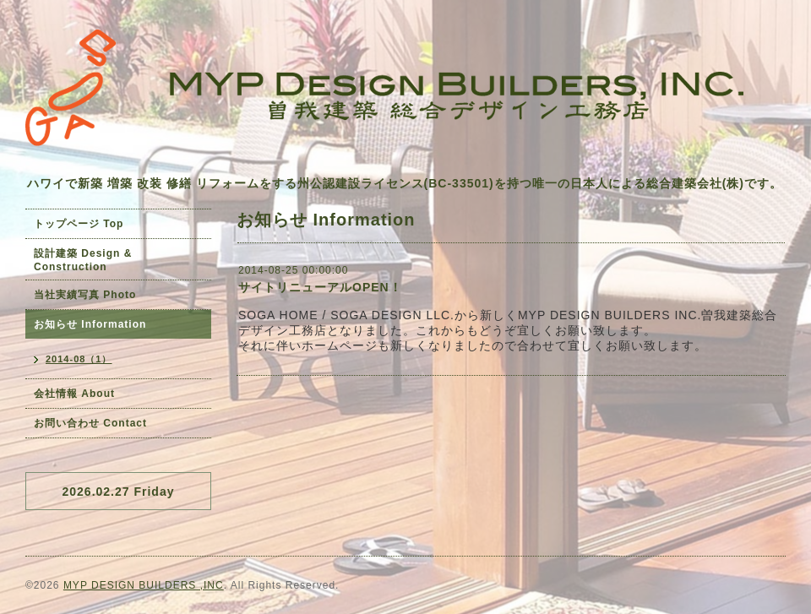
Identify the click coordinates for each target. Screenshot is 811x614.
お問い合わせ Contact (90, 423)
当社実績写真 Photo (85, 295)
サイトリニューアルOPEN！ (320, 287)
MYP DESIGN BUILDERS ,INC (143, 585)
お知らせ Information (90, 324)
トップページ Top (78, 224)
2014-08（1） (79, 359)
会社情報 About (74, 393)
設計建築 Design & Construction (83, 260)
